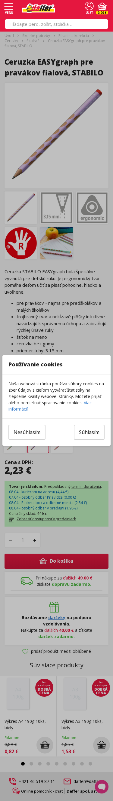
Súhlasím (89, 432)
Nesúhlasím (27, 432)
